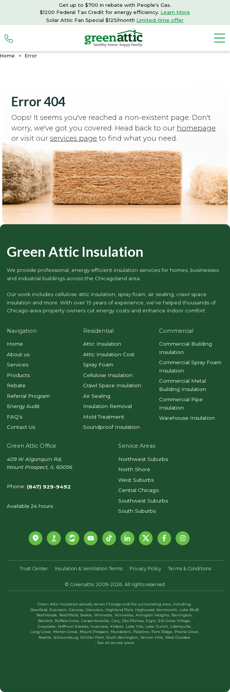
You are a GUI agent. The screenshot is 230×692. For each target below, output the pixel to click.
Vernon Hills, (152, 637)
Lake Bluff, (189, 610)
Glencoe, (76, 610)
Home (7, 56)
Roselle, (45, 637)
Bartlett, (45, 621)
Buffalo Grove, (67, 621)
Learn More (175, 12)
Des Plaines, (133, 621)
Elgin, (151, 621)
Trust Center (34, 568)
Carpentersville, (95, 621)
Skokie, (86, 615)
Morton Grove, (65, 632)
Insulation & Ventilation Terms (88, 568)
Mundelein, (121, 632)
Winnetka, (124, 615)
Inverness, (100, 626)
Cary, (115, 621)
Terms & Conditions (189, 568)
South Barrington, (122, 637)
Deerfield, (39, 610)
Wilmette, (103, 615)
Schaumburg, (66, 637)
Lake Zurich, (157, 626)
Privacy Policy (145, 568)
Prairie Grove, (186, 632)
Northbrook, (47, 615)
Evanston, (58, 610)
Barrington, (182, 615)
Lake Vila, (135, 626)
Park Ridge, (162, 632)
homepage (196, 128)
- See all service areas (114, 643)
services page (73, 138)
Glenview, (95, 610)
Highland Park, (119, 610)
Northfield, (69, 615)
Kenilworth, (167, 610)
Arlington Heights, (153, 615)
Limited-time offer (160, 20)
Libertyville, (180, 626)
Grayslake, (47, 626)
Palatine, (141, 632)
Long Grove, (41, 632)
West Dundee (177, 637)
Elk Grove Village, (174, 621)
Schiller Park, (92, 637)
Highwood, (145, 610)
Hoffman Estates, (73, 626)
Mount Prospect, (94, 632)
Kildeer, (117, 626)
